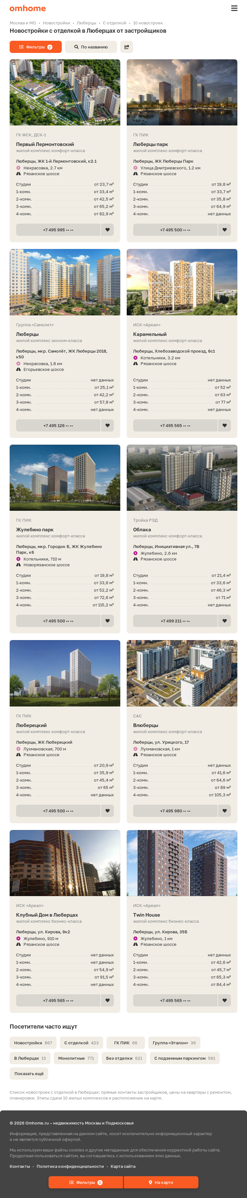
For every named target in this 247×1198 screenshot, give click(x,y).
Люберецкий (65, 725)
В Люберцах (30, 1058)
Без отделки (124, 1058)
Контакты (20, 1166)
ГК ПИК (125, 1042)
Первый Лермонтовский (65, 144)
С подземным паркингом (184, 1058)
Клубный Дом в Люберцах (65, 914)
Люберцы (65, 334)
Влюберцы (182, 725)
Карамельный (182, 334)
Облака (182, 529)
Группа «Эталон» (174, 1042)
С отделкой (81, 1042)
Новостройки (33, 1042)
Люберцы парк (182, 144)
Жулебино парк (65, 529)
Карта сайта (123, 1166)
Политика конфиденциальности (70, 1166)
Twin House (182, 914)
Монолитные (76, 1058)
